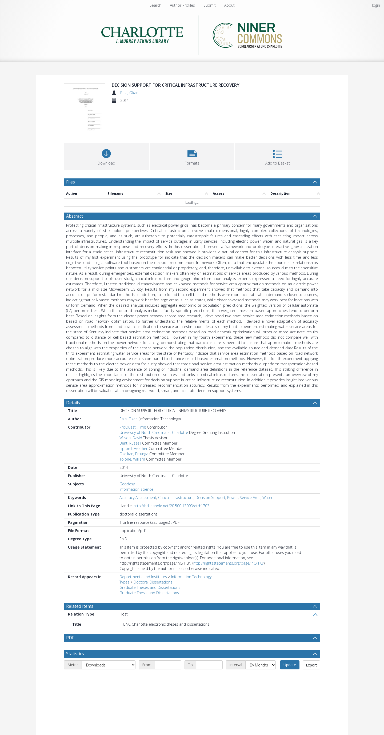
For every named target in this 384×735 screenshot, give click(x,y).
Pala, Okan (129, 92)
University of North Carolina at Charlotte (153, 432)
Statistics (75, 654)
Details (73, 403)
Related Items (79, 606)
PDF (70, 638)
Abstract (74, 216)
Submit (209, 5)
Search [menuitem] (155, 5)
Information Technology (191, 576)
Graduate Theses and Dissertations (149, 587)
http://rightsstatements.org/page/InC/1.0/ (228, 563)
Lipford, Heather (133, 448)
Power (232, 497)
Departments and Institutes (143, 576)
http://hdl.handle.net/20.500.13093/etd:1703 (171, 505)
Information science (136, 489)
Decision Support (210, 497)
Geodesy (127, 483)
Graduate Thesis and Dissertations (149, 592)
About (229, 5)
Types (124, 582)
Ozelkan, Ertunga (133, 453)
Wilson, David (130, 437)
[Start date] (168, 664)
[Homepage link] (192, 33)
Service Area (250, 497)
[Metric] (108, 664)
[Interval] (260, 664)
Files (70, 182)
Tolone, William (132, 459)
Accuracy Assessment (137, 497)
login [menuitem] (376, 5)
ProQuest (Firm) (132, 427)
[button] (192, 156)
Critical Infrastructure (176, 497)
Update (289, 664)
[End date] (209, 664)
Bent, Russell (130, 443)
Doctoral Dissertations (153, 582)
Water (267, 497)
